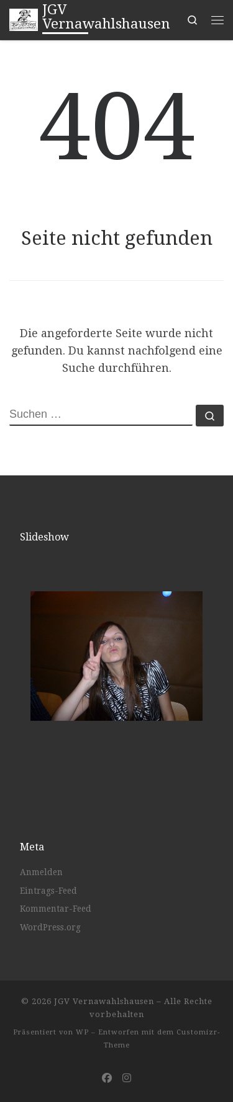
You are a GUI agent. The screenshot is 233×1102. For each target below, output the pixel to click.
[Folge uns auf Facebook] (107, 1078)
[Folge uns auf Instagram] (126, 1078)
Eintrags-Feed (48, 891)
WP (82, 1032)
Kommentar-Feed (55, 909)
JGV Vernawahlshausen (104, 1001)
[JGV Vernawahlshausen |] (23, 19)
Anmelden (41, 872)
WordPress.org (50, 927)
